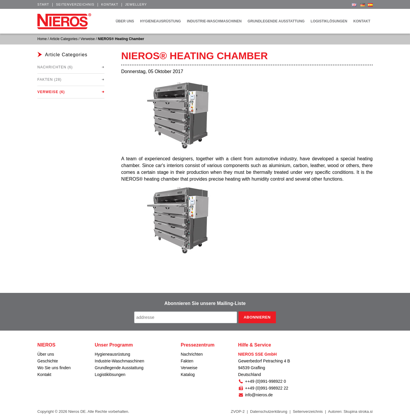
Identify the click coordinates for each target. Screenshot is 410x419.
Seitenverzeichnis (75, 4)
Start (43, 4)
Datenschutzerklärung (268, 411)
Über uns (45, 354)
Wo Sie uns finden (54, 367)
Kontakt (109, 4)
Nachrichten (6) (55, 67)
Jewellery (136, 4)
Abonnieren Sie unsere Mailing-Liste (205, 303)
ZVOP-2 (238, 411)
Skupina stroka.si (358, 411)
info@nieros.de (255, 394)
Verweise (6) (51, 92)
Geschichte (47, 361)
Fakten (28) (49, 79)
